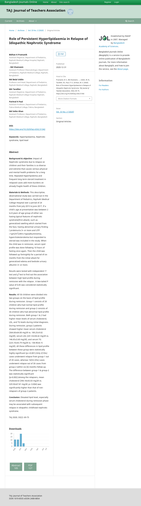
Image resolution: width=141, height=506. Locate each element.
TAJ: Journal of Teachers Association (35, 10)
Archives (20, 21)
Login (116, 2)
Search (129, 21)
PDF (62, 54)
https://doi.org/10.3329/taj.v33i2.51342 (27, 129)
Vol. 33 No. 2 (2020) (36, 30)
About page (122, 69)
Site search (64, 2)
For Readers (104, 85)
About (54, 2)
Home (45, 2)
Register (107, 2)
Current (8, 21)
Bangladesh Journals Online (21, 2)
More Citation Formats (67, 98)
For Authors (104, 89)
